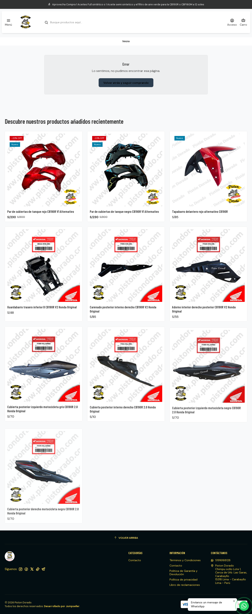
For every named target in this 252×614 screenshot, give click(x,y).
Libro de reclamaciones (185, 585)
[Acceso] (232, 22)
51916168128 (221, 560)
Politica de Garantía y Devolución (183, 572)
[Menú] (8, 22)
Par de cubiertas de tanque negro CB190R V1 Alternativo (124, 220)
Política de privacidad (183, 579)
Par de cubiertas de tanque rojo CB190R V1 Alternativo (40, 216)
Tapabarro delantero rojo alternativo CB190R (200, 225)
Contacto (134, 560)
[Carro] (243, 22)
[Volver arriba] (126, 538)
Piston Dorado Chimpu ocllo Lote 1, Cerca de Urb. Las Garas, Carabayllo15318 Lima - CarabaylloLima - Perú (229, 574)
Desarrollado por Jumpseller (62, 606)
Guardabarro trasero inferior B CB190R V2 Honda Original (42, 325)
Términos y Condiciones (185, 560)
